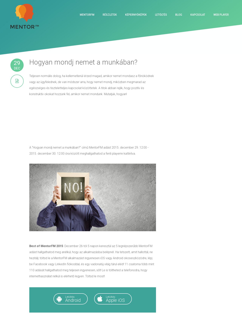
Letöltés (161, 14)
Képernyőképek (136, 14)
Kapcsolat (197, 14)
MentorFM (87, 14)
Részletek (110, 14)
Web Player (221, 14)
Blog (178, 14)
